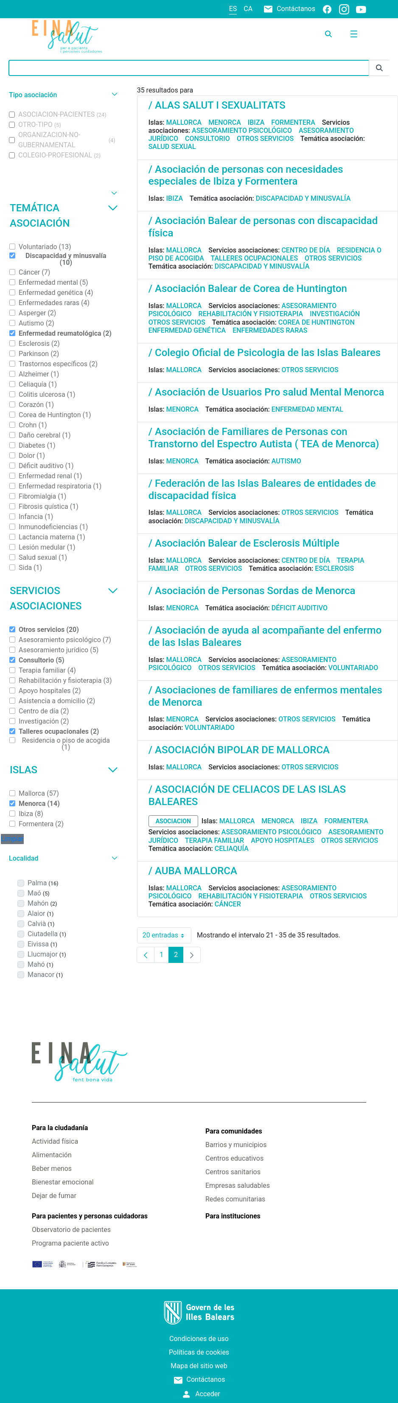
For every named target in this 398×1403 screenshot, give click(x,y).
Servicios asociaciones (64, 598)
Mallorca (184, 122)
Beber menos (52, 1168)
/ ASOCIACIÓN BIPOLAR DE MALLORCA (239, 750)
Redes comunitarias (235, 1199)
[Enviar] (379, 68)
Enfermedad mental (307, 409)
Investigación (335, 314)
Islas (64, 769)
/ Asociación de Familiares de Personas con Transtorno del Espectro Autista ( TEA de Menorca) (264, 438)
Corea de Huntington (316, 322)
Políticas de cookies (199, 1352)
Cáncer (228, 904)
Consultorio (207, 139)
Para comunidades (233, 1131)
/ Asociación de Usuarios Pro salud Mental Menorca (266, 392)
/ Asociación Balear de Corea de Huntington (248, 289)
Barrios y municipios (235, 1145)
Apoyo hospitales (282, 840)
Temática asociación (64, 215)
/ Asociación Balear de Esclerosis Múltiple (244, 543)
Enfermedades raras (270, 330)
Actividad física (55, 1141)
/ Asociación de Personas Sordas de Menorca (252, 591)
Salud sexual (172, 147)
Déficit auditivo (300, 608)
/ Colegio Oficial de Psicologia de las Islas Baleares (265, 353)
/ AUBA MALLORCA (193, 871)
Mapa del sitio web (199, 1366)
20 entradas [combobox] (167, 935)
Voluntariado (353, 668)
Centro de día (305, 250)
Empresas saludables (237, 1185)
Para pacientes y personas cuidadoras (90, 1216)
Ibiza (256, 122)
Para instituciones (233, 1216)
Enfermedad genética (187, 330)
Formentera (293, 122)
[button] (62, 95)
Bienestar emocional (63, 1182)
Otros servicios (265, 139)
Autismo (286, 461)
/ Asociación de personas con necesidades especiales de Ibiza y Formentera (246, 175)
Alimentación (52, 1155)
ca (248, 9)
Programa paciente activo (70, 1243)
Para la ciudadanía (60, 1128)
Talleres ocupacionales (254, 258)
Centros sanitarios (233, 1172)
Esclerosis (334, 568)
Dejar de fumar (54, 1196)
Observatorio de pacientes (71, 1230)
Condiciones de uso (199, 1339)
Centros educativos (234, 1158)
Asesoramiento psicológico (242, 130)
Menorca (224, 122)
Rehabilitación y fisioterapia (251, 314)
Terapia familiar (214, 840)
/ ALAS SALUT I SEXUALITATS (217, 105)
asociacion (173, 821)
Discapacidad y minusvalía (303, 198)
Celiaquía (232, 849)
